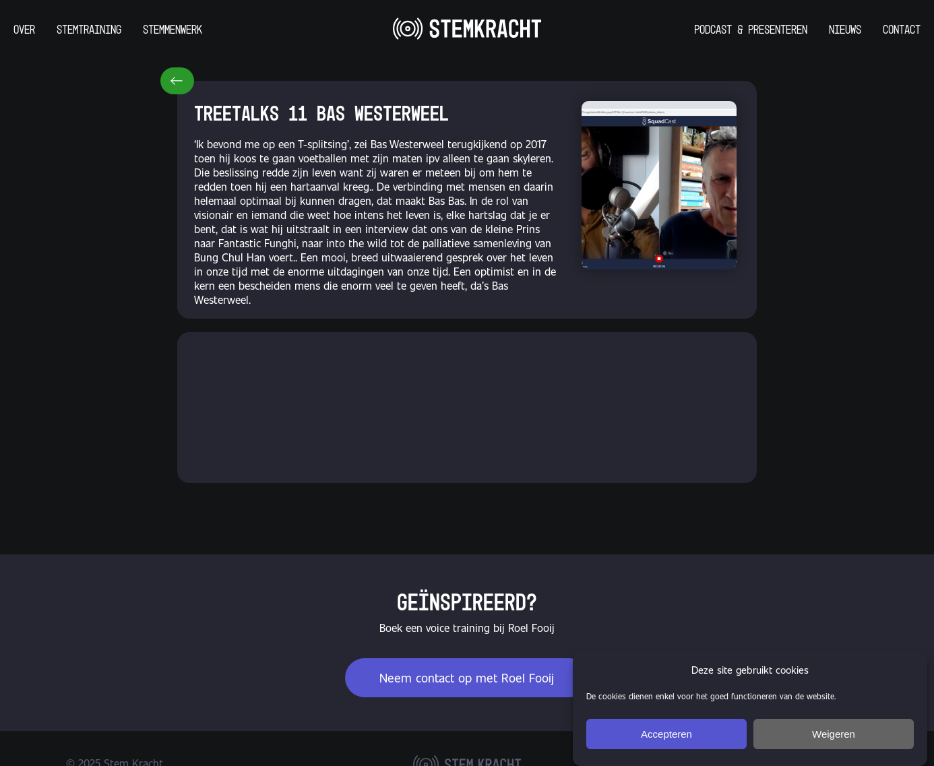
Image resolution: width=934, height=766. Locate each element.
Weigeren (833, 734)
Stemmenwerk (172, 29)
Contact (902, 29)
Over (24, 29)
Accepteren (666, 734)
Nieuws (845, 29)
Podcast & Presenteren (750, 29)
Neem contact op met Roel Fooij (466, 676)
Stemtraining (89, 29)
